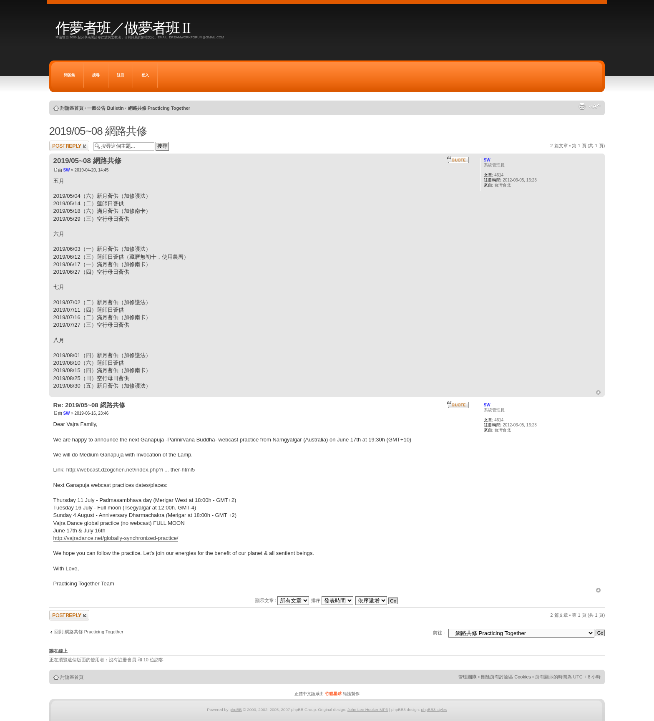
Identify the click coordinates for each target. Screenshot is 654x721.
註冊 (120, 75)
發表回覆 (69, 146)
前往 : (439, 632)
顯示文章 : (282, 600)
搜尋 (96, 75)
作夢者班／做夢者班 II (122, 28)
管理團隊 (467, 676)
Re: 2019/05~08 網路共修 (89, 404)
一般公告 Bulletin (105, 108)
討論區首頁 (71, 108)
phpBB (235, 709)
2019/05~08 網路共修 (98, 131)
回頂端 (598, 393)
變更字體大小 (595, 106)
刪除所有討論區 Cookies (506, 676)
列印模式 (581, 106)
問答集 (69, 75)
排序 (332, 600)
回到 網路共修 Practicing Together (88, 631)
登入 (145, 75)
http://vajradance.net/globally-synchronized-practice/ (116, 538)
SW (66, 170)
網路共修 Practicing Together (159, 108)
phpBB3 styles (434, 709)
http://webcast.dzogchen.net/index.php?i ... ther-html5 (130, 469)
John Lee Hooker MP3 (367, 709)
